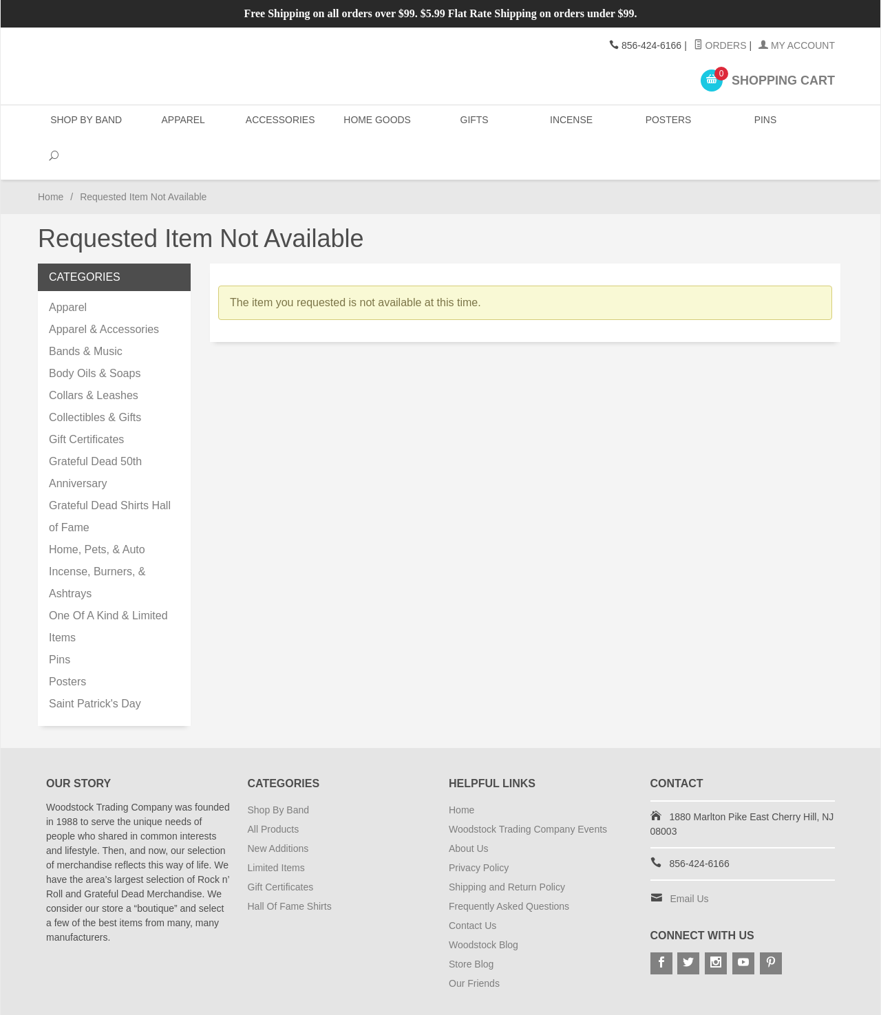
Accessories (279, 123)
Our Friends (474, 946)
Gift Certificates (86, 402)
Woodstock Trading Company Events (528, 792)
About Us (469, 811)
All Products (273, 792)
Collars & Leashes (93, 358)
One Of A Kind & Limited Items (108, 589)
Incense (568, 123)
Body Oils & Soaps (94, 336)
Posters (665, 123)
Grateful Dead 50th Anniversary (95, 435)
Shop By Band (86, 123)
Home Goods (375, 123)
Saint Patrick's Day (95, 666)
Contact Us (472, 888)
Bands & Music (86, 314)
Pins (762, 123)
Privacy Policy (479, 830)
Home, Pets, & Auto (97, 512)
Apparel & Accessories (104, 292)
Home (50, 159)
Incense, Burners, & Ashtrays (97, 545)
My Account (796, 45)
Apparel (183, 123)
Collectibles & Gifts (95, 380)
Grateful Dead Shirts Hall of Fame (110, 479)
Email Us (689, 861)
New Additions (278, 811)
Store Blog (471, 926)
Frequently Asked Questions (509, 869)
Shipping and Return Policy (507, 849)
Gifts (472, 123)
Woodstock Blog (483, 907)
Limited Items (276, 830)
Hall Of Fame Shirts (290, 869)
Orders (720, 45)
